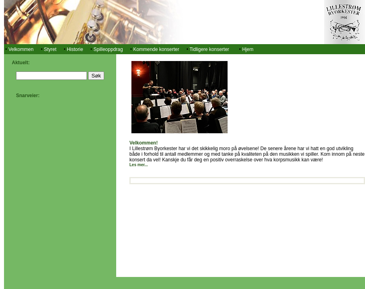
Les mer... (138, 165)
